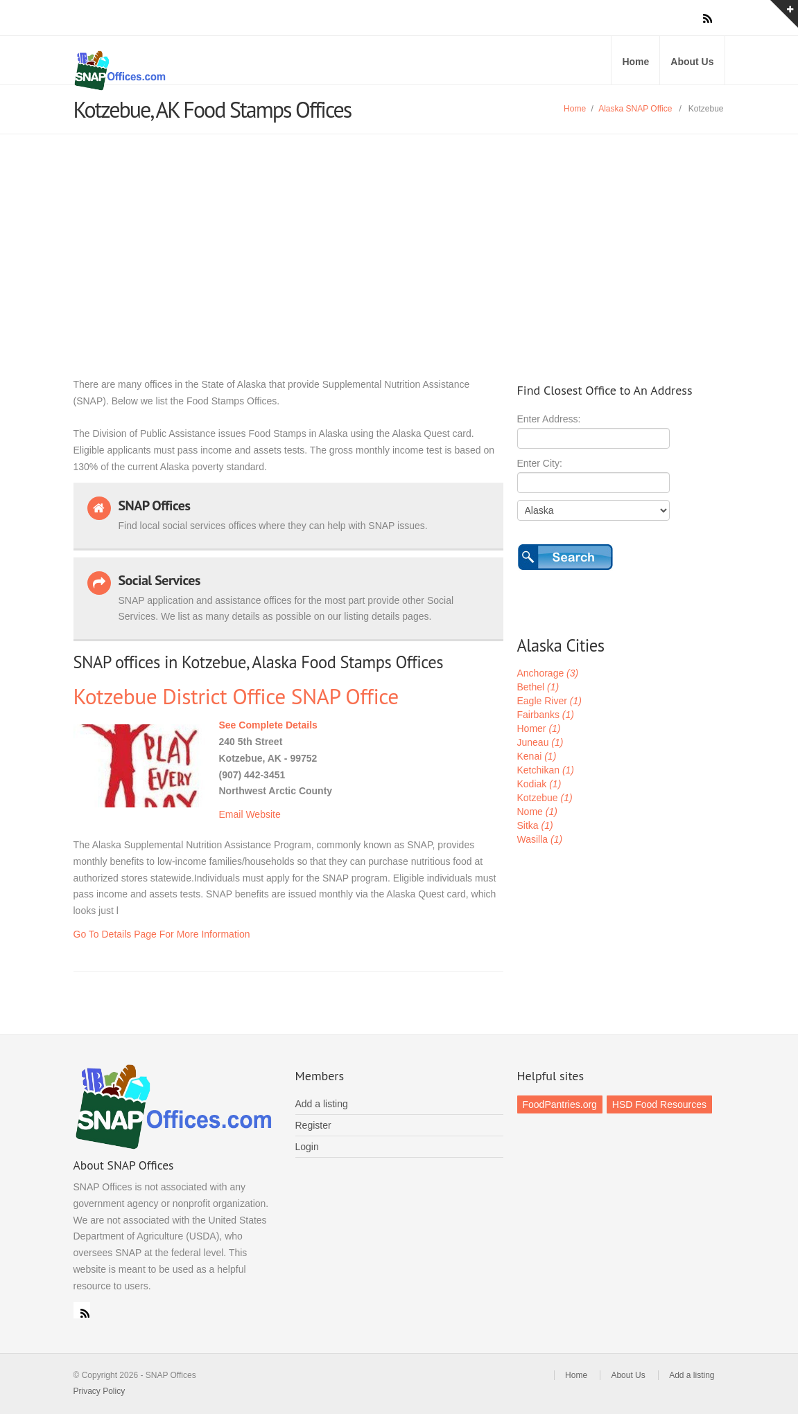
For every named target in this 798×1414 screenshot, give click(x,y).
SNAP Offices (232, 70)
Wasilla (540, 839)
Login (307, 1146)
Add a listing (321, 1103)
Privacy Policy (99, 1391)
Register (313, 1125)
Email (231, 814)
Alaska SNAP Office (635, 109)
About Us (691, 61)
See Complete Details (268, 725)
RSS (81, 1310)
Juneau (540, 742)
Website (262, 814)
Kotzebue (545, 797)
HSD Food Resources (659, 1104)
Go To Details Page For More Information (161, 934)
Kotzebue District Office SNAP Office (236, 696)
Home (635, 61)
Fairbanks (545, 714)
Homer (539, 728)
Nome (537, 811)
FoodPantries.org (560, 1104)
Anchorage (548, 673)
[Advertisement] (399, 238)
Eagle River (549, 700)
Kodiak (539, 783)
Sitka (535, 825)
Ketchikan (546, 770)
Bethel (538, 686)
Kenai (537, 756)
